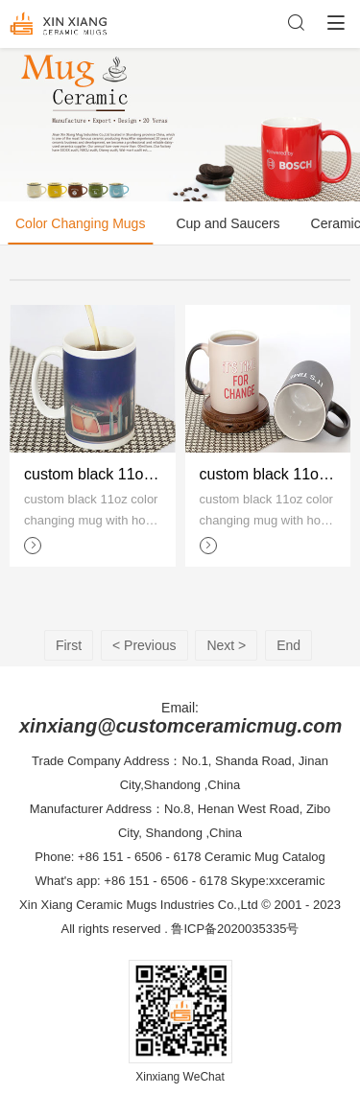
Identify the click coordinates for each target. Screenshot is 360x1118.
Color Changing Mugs (80, 223)
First (69, 645)
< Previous (144, 645)
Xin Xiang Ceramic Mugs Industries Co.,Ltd (138, 904)
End (288, 645)
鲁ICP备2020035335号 (235, 928)
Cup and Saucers (227, 223)
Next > (226, 645)
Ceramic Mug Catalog (264, 857)
